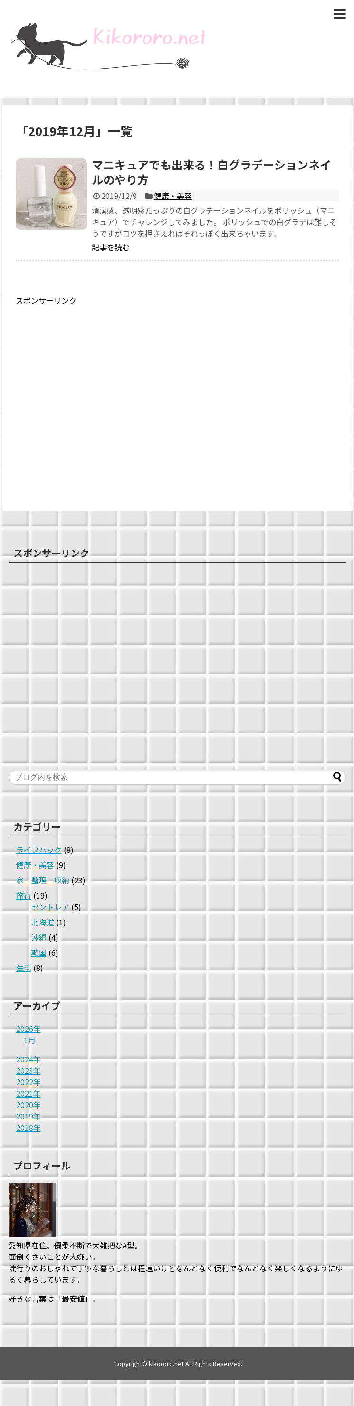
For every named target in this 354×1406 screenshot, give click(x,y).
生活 (23, 967)
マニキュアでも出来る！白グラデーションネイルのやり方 (211, 172)
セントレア (50, 906)
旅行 (23, 895)
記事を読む (111, 247)
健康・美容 (173, 195)
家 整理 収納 (42, 880)
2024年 (28, 1059)
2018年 (28, 1127)
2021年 (28, 1093)
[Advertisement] (89, 395)
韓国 (39, 952)
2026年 (28, 1028)
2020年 (28, 1104)
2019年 (28, 1116)
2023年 (28, 1070)
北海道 (42, 922)
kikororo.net (166, 1363)
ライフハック (39, 849)
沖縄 (39, 937)
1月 (30, 1040)
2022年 (28, 1082)
